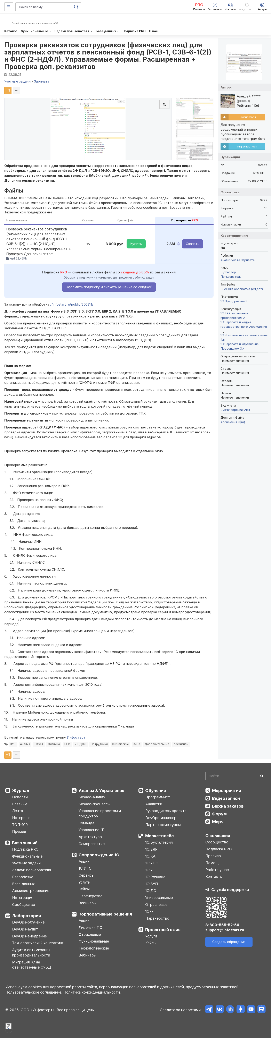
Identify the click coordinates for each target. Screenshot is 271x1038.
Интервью (21, 818)
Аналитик (153, 804)
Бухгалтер (229, 272)
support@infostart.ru (224, 930)
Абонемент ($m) (233, 422)
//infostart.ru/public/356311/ (71, 304)
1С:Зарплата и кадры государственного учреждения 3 (244, 326)
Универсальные (159, 897)
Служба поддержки (230, 889)
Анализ (25, 744)
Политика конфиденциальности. (92, 992)
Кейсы (84, 889)
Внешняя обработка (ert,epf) (242, 289)
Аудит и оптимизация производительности (31, 952)
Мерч (217, 821)
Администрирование (30, 890)
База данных (23, 884)
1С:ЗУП (151, 884)
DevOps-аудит (25, 929)
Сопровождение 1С (99, 854)
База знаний (25, 842)
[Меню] (8, 6)
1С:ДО (150, 890)
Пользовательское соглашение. (33, 992)
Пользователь (231, 277)
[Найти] (262, 776)
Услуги (84, 882)
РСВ (67, 744)
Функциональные (27, 856)
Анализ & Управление (101, 790)
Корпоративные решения (105, 914)
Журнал (20, 790)
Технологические (94, 948)
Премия (19, 831)
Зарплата (248, 260)
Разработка (22, 877)
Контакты (214, 876)
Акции (84, 861)
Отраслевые (90, 934)
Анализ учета (230, 260)
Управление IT (91, 830)
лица (136, 744)
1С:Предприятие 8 (234, 301)
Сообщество (23, 904)
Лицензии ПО (90, 927)
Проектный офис (163, 929)
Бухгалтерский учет (235, 410)
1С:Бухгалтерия (159, 842)
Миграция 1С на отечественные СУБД (31, 965)
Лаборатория (26, 915)
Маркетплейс (159, 835)
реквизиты (181, 744)
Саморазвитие (92, 844)
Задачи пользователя (31, 870)
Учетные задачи (26, 863)
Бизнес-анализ (92, 797)
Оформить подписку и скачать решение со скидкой (109, 287)
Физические (120, 744)
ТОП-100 (20, 825)
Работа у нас (217, 870)
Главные (19, 804)
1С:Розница (155, 877)
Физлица (54, 744)
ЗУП (13, 744)
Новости (20, 797)
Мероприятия (226, 790)
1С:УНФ (151, 863)
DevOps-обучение (28, 922)
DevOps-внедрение (29, 936)
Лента (17, 811)
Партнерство (91, 896)
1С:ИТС (85, 868)
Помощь (213, 863)
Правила (213, 856)
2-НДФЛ (80, 744)
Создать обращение (229, 942)
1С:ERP (151, 849)
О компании (217, 835)
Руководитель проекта (165, 811)
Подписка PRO (25, 849)
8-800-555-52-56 (222, 925)
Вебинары (87, 903)
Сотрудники (99, 744)
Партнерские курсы (163, 825)
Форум (219, 813)
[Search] (235, 776)
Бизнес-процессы (94, 804)
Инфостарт (76, 737)
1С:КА (150, 856)
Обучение (155, 790)
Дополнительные (157, 744)
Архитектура (90, 837)
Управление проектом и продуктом (100, 813)
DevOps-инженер (160, 818)
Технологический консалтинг (37, 943)
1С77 (149, 911)
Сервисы (86, 875)
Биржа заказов (228, 806)
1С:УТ (150, 870)
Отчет (38, 744)
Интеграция (22, 897)
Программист (157, 797)
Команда (86, 823)
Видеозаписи (226, 798)
